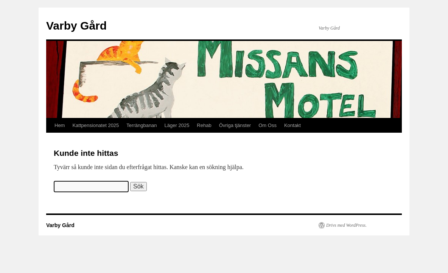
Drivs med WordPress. (346, 225)
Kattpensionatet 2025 (95, 125)
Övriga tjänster (235, 125)
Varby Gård (76, 25)
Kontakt (292, 125)
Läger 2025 (177, 125)
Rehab (204, 125)
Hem (59, 125)
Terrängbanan (141, 125)
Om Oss (267, 125)
